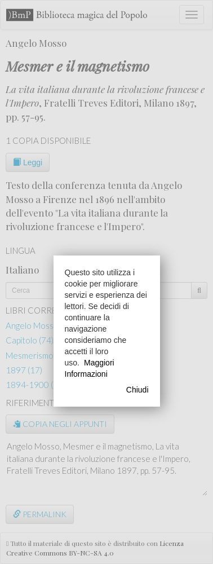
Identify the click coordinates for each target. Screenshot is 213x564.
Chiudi (137, 389)
